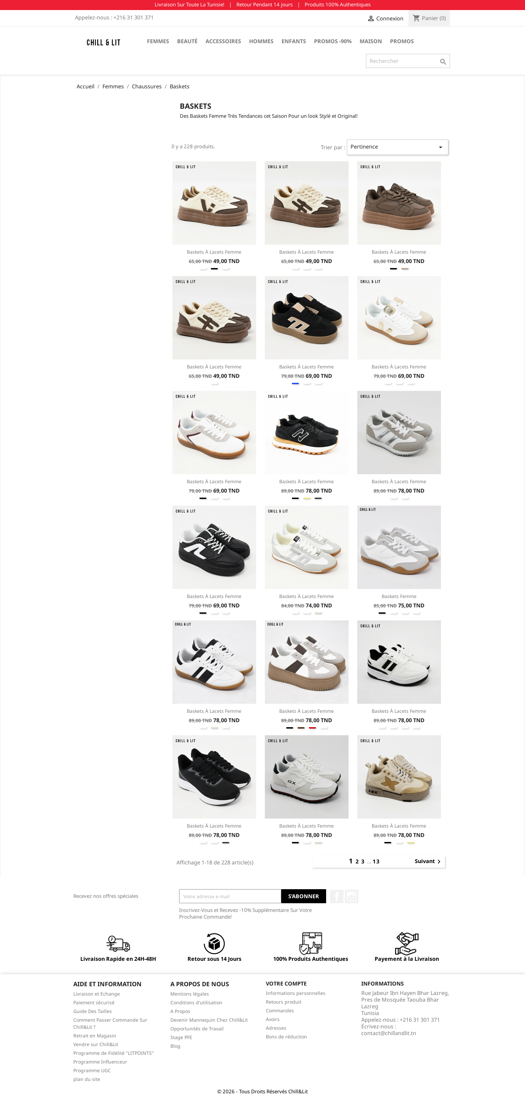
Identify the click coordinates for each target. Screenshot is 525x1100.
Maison (371, 41)
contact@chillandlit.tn (388, 1033)
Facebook (337, 896)
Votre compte (286, 983)
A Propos (180, 1011)
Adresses (276, 1028)
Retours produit (283, 1002)
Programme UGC (92, 1070)
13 (376, 861)
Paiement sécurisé (94, 1002)
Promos (402, 41)
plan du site (86, 1079)
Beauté (187, 41)
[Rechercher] (408, 61)
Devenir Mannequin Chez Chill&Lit (209, 1020)
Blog (175, 1046)
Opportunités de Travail (197, 1028)
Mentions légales (189, 994)
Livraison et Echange (96, 994)
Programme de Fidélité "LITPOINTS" (113, 1053)
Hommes (261, 41)
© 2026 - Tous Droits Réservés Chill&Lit (262, 1091)
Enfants (294, 41)
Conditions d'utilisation (196, 1002)
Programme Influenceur (100, 1062)
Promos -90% (333, 41)
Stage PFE (181, 1037)
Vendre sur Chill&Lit (95, 1044)
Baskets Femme (399, 596)
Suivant (429, 862)
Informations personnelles (295, 993)
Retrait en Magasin (94, 1035)
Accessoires (223, 41)
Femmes (158, 41)
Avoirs (273, 1019)
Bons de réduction (286, 1036)
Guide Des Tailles (92, 1011)
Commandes (280, 1010)
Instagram (351, 896)
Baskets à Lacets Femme (214, 252)
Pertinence (398, 147)
